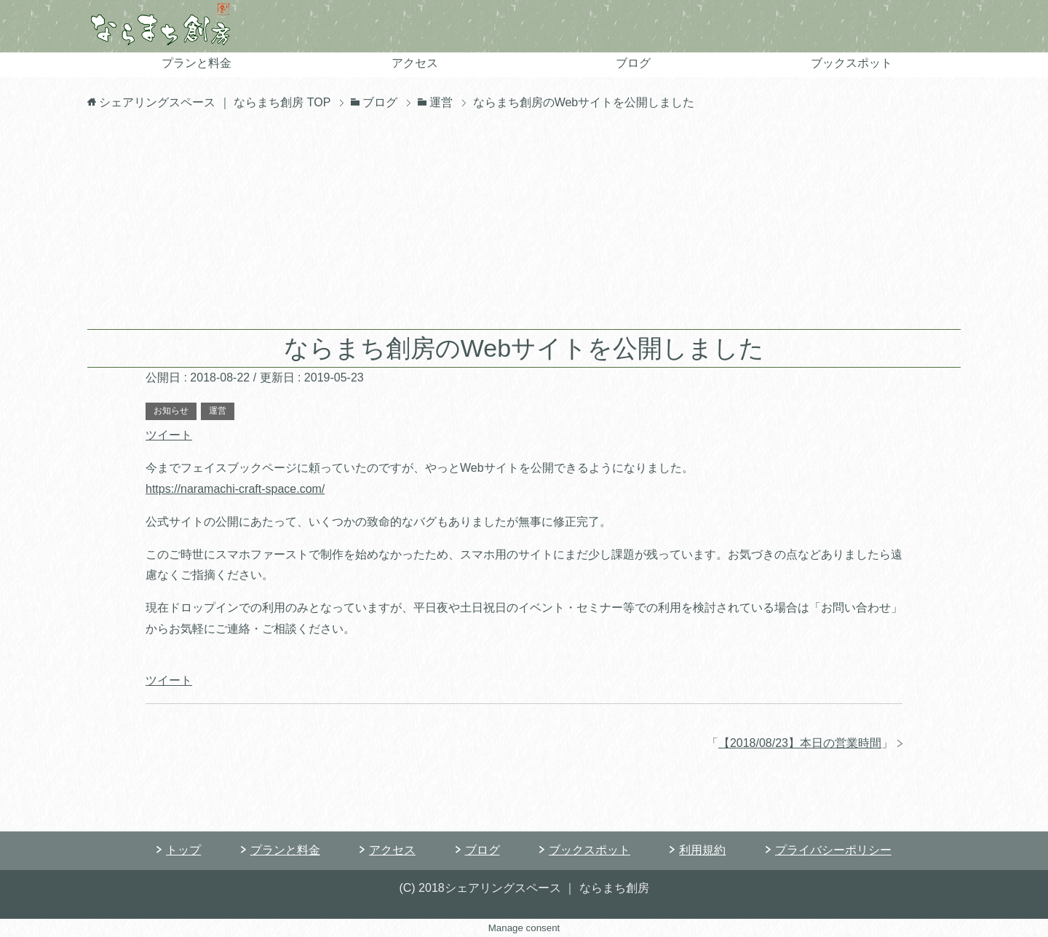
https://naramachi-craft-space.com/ (235, 489)
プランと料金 (196, 63)
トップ (183, 850)
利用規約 (702, 850)
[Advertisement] (524, 220)
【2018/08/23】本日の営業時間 (799, 743)
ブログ (633, 63)
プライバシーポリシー (833, 850)
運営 (217, 411)
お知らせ (171, 411)
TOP (214, 102)
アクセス (415, 63)
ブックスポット (851, 63)
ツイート (169, 435)
